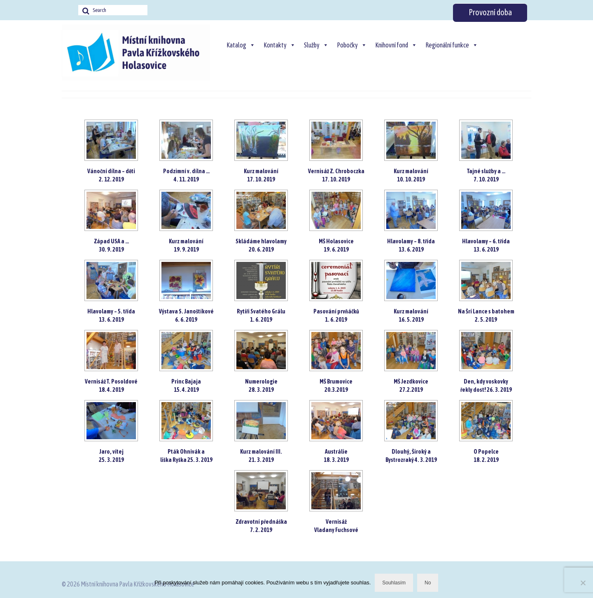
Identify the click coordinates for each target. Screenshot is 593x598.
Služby (316, 45)
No (428, 583)
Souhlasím (394, 583)
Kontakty (280, 45)
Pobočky (352, 45)
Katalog (240, 45)
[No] (583, 583)
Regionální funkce (451, 45)
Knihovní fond (396, 45)
